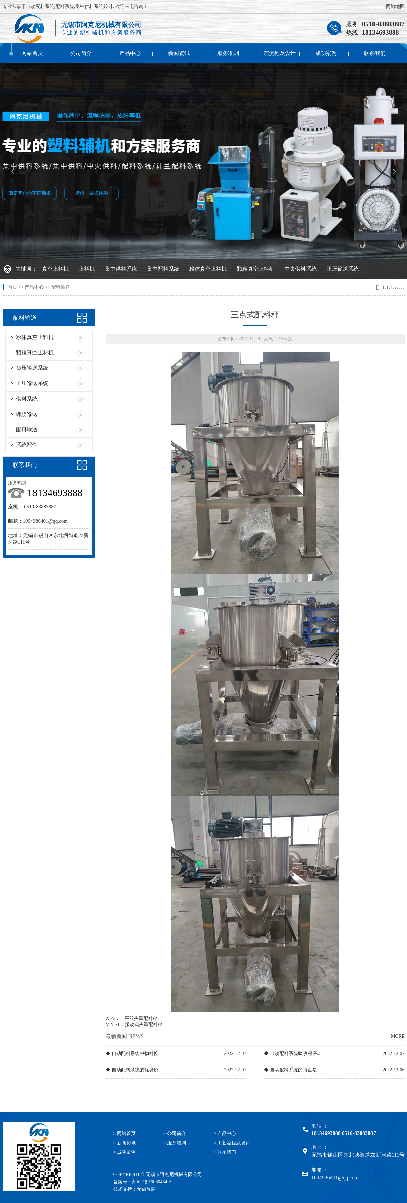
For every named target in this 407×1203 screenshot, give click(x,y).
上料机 (87, 269)
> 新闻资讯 (124, 1142)
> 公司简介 (174, 1133)
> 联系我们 (225, 1152)
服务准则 (228, 53)
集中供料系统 (121, 269)
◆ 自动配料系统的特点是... (292, 1069)
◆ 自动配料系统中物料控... (134, 1053)
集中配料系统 (163, 269)
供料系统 (27, 399)
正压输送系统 (343, 269)
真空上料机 (55, 269)
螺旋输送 (27, 414)
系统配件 (27, 445)
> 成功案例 (124, 1152)
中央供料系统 (300, 269)
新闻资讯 (179, 53)
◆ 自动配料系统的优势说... (134, 1069)
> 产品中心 (225, 1133)
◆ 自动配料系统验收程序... (292, 1053)
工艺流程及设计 (277, 53)
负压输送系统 (32, 368)
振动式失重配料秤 (143, 1024)
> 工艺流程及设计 (232, 1142)
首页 (12, 287)
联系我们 (375, 53)
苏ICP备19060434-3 (151, 1181)
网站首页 (32, 53)
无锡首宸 (146, 1189)
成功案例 (326, 53)
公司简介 (81, 53)
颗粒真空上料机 (255, 269)
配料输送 (60, 287)
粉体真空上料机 (208, 269)
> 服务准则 (174, 1142)
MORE (397, 1036)
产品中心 (130, 53)
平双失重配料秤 (141, 1018)
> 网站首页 (124, 1133)
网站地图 (395, 6)
